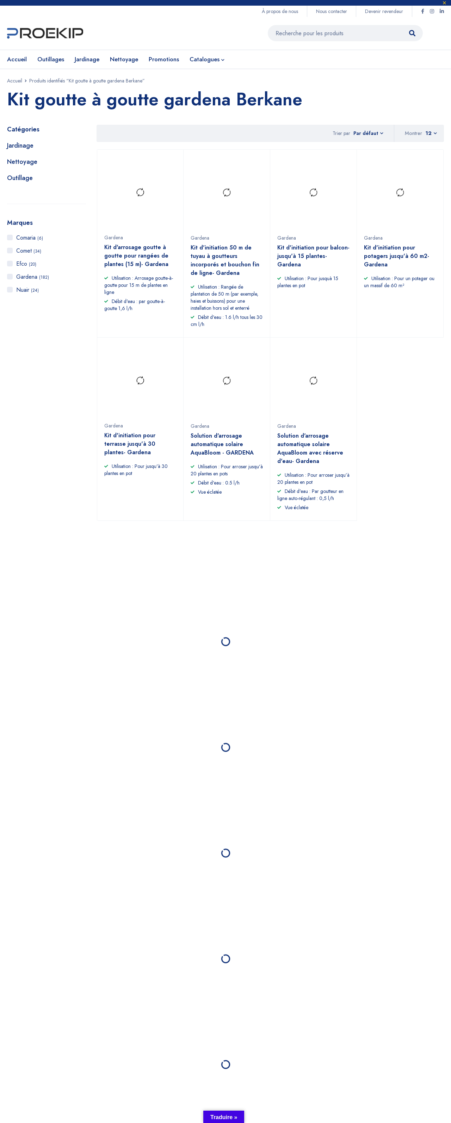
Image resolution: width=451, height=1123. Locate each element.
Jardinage (20, 148)
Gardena (32, 279)
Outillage (20, 180)
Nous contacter (331, 11)
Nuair (27, 292)
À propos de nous (280, 11)
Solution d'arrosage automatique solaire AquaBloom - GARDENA (222, 449)
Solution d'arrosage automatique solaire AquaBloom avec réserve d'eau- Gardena (310, 454)
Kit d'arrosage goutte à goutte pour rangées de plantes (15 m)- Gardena (136, 261)
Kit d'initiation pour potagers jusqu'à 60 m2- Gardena (396, 261)
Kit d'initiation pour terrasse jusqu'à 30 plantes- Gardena (129, 449)
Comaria (29, 240)
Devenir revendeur (384, 11)
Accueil (14, 83)
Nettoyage (22, 164)
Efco (26, 266)
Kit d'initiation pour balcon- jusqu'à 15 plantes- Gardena (313, 261)
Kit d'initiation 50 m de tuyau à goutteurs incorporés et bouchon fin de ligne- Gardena (225, 266)
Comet (28, 253)
